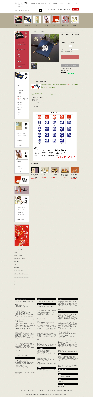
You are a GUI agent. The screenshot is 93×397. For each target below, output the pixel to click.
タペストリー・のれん (21, 207)
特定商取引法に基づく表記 (62, 390)
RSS (68, 390)
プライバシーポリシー (51, 344)
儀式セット (36, 31)
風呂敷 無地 (19, 102)
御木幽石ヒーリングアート (21, 212)
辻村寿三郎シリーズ (20, 214)
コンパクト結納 (19, 51)
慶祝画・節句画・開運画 (21, 133)
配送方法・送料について (52, 390)
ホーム (22, 390)
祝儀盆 (18, 87)
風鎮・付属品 (19, 145)
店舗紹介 (69, 3)
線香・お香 (19, 171)
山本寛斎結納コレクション (21, 46)
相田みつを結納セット (21, 49)
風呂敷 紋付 (19, 96)
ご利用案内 (55, 3)
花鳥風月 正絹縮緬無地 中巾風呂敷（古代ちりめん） (34, 176)
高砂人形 (18, 56)
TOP (31, 31)
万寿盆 (18, 85)
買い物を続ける (65, 70)
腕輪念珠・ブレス (20, 168)
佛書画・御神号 (19, 140)
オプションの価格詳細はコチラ (66, 51)
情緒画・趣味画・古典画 (21, 138)
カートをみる (76, 3)
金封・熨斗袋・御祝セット (21, 64)
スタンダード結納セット (21, 42)
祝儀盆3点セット (20, 109)
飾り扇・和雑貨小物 (20, 219)
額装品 (18, 142)
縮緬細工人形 (19, 217)
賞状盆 (18, 114)
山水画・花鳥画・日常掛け (21, 135)
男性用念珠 (19, 161)
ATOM (71, 390)
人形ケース (19, 59)
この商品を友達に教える (66, 68)
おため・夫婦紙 (19, 66)
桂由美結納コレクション (21, 44)
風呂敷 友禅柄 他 (20, 104)
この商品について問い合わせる (70, 65)
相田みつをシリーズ (20, 209)
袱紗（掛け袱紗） (42, 31)
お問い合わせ (62, 3)
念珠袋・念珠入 (19, 166)
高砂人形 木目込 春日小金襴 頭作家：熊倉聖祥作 (74, 176)
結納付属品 (19, 61)
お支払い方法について (43, 390)
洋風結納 (18, 54)
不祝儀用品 (19, 112)
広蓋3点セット (19, 107)
